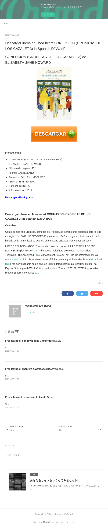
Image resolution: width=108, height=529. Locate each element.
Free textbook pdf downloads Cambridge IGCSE (33, 340)
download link (19, 259)
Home (6, 23)
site (36, 250)
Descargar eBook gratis (19, 197)
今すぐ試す (48, 15)
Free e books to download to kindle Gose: (29, 397)
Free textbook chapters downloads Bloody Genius (34, 369)
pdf (36, 272)
